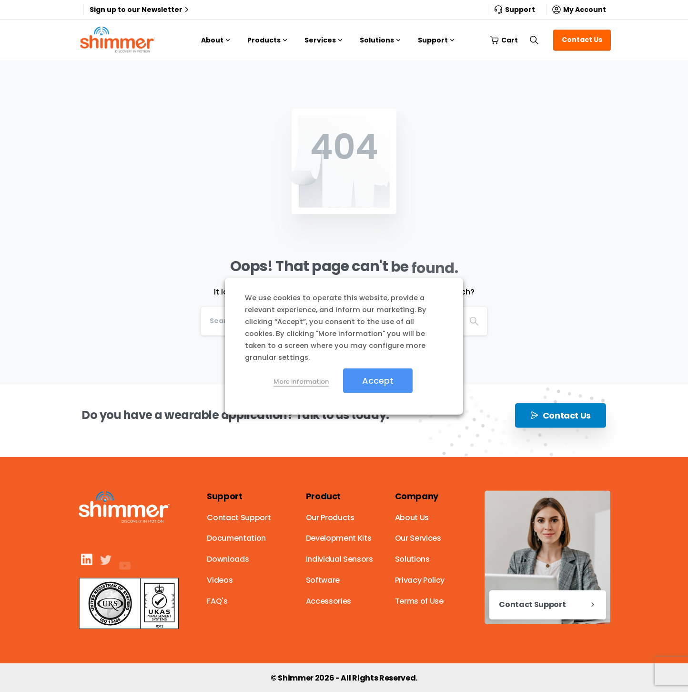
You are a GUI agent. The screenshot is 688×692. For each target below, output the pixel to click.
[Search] (474, 321)
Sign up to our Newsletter (140, 9)
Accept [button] (378, 380)
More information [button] (301, 381)
